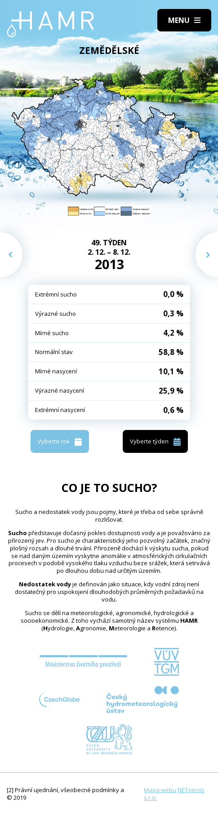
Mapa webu (160, 790)
